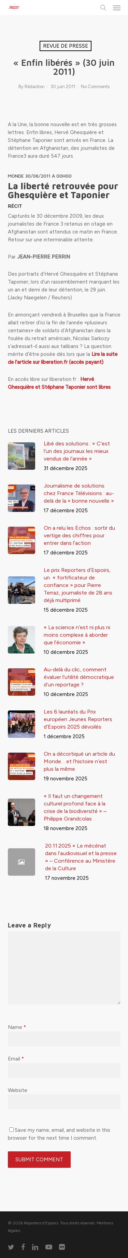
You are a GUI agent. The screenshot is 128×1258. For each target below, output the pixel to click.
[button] (116, 7)
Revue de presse (65, 46)
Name (17, 1027)
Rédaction (35, 86)
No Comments (95, 86)
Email (16, 1059)
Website (17, 1090)
